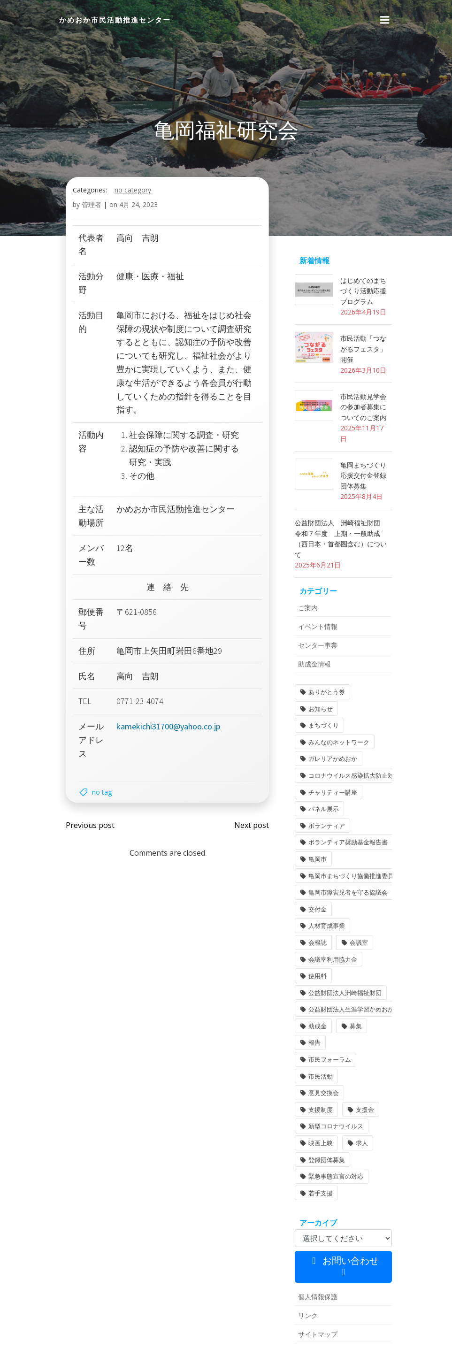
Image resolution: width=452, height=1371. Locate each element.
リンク (305, 1266)
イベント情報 (315, 644)
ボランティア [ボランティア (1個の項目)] (324, 826)
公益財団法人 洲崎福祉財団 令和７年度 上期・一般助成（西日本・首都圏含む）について (341, 561)
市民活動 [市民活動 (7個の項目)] (318, 1043)
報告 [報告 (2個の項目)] (312, 1027)
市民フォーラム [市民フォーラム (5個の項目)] (362, 1027)
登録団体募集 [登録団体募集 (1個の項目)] (324, 1110)
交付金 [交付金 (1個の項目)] (315, 910)
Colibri (347, 1353)
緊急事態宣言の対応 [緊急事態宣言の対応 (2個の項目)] (333, 1127)
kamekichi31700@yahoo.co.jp (169, 775)
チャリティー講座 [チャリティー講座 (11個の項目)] (330, 793)
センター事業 (315, 663)
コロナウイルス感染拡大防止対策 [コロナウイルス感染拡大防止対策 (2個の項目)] (351, 776)
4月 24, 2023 (139, 253)
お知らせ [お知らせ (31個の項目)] (318, 726)
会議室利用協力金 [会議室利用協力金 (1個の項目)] (330, 943)
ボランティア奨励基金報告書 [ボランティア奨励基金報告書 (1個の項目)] (345, 843)
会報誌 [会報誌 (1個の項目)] (315, 926)
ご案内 (305, 625)
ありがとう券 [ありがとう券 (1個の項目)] (324, 709)
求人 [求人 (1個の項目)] (359, 1093)
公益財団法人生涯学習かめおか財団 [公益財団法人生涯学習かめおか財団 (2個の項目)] (354, 993)
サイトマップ (315, 1284)
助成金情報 (311, 681)
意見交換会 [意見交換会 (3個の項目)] (368, 1043)
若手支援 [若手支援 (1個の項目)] (318, 1144)
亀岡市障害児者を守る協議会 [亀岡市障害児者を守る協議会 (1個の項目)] (345, 893)
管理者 (92, 253)
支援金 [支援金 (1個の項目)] (362, 1060)
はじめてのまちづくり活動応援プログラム (363, 340)
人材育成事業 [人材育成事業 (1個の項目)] (365, 910)
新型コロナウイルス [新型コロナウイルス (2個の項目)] (333, 1077)
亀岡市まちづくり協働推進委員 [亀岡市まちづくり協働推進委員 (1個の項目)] (348, 876)
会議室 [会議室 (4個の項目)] (356, 926)
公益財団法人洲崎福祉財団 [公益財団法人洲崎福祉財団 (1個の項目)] (342, 977)
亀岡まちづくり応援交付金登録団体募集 (363, 504)
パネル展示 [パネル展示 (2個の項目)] (321, 809)
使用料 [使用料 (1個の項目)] (315, 960)
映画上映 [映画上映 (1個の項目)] (318, 1093)
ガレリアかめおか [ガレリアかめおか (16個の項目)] (330, 759)
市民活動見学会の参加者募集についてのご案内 (363, 445)
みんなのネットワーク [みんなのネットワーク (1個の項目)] (336, 743)
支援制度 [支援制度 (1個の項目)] (318, 1060)
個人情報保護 (315, 1247)
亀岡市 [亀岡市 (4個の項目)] (315, 860)
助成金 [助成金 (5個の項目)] (315, 1010)
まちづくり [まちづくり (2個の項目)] (368, 726)
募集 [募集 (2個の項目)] (353, 1010)
